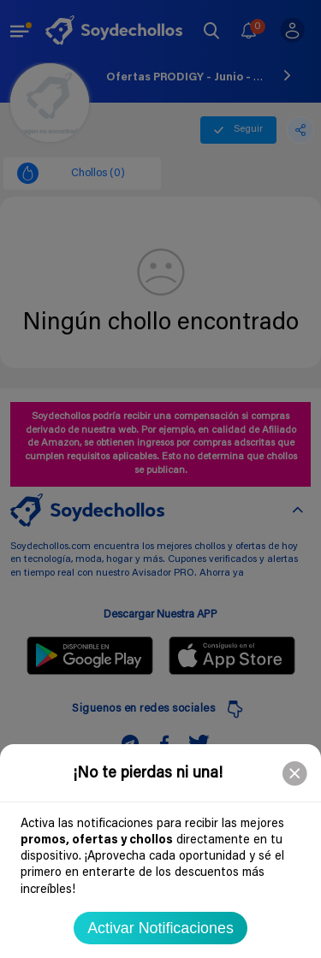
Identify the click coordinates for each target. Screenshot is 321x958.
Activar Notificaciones (160, 928)
